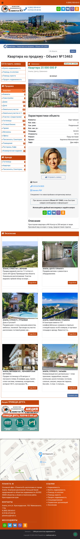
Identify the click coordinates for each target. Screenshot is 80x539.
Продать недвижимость (57, 497)
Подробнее (32, 282)
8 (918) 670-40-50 (34, 10)
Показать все (72, 395)
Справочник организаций (58, 502)
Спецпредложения (55, 500)
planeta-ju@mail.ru (9, 516)
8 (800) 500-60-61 (73, 3)
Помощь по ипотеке (55, 492)
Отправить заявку (53, 177)
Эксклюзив (52, 505)
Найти (73, 51)
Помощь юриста (54, 495)
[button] (53, 92)
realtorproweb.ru (51, 535)
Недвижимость (54, 487)
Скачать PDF (36, 190)
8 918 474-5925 (37, 186)
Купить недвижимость (56, 490)
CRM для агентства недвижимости (44, 531)
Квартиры (11, 46)
